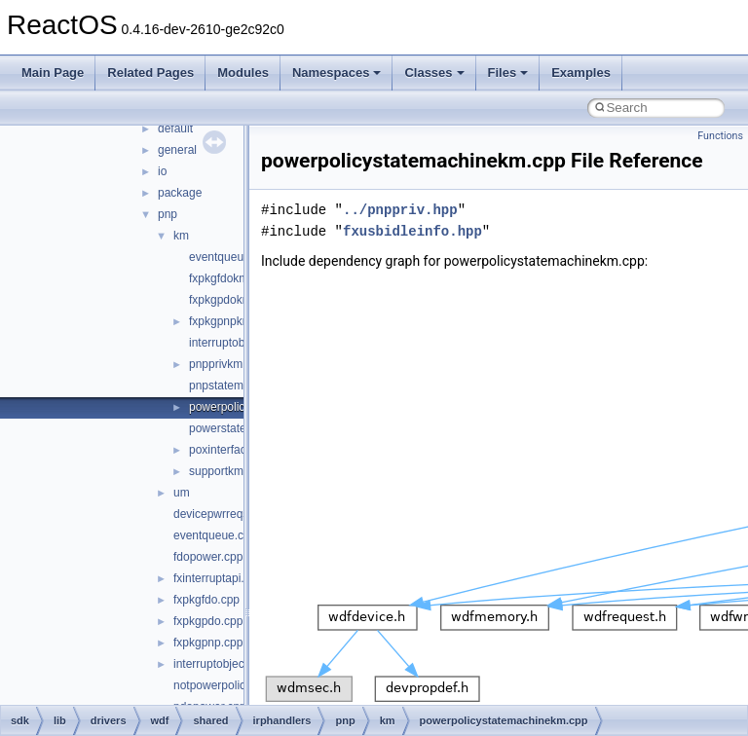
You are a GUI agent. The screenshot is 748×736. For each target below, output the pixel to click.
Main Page (52, 72)
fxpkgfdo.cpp (206, 600)
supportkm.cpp (227, 471)
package (180, 193)
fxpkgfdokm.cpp (230, 278)
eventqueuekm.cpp (238, 257)
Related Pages (150, 72)
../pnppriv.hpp (400, 210)
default (175, 128)
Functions (720, 135)
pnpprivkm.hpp (227, 364)
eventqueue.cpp (214, 535)
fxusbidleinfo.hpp (412, 231)
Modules (243, 72)
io (162, 171)
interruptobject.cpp (221, 664)
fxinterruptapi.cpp (218, 578)
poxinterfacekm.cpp (239, 450)
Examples (581, 72)
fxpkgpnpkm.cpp (231, 321)
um (181, 492)
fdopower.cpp (208, 557)
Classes (434, 72)
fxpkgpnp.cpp (208, 642)
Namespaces (337, 72)
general (177, 150)
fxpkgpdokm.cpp (231, 300)
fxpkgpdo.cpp (208, 621)
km (181, 235)
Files (508, 72)
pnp (167, 214)
